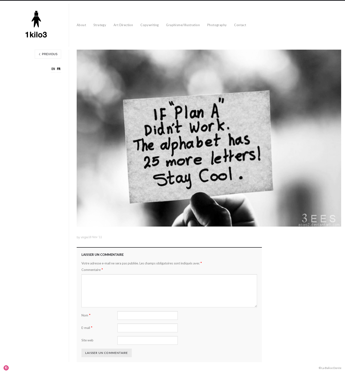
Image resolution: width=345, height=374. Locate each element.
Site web (87, 340)
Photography (217, 25)
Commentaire (92, 270)
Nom (86, 315)
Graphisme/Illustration (183, 25)
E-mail (86, 328)
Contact (240, 25)
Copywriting (149, 25)
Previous (48, 54)
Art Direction (123, 25)
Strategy (99, 25)
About (81, 25)
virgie (84, 237)
